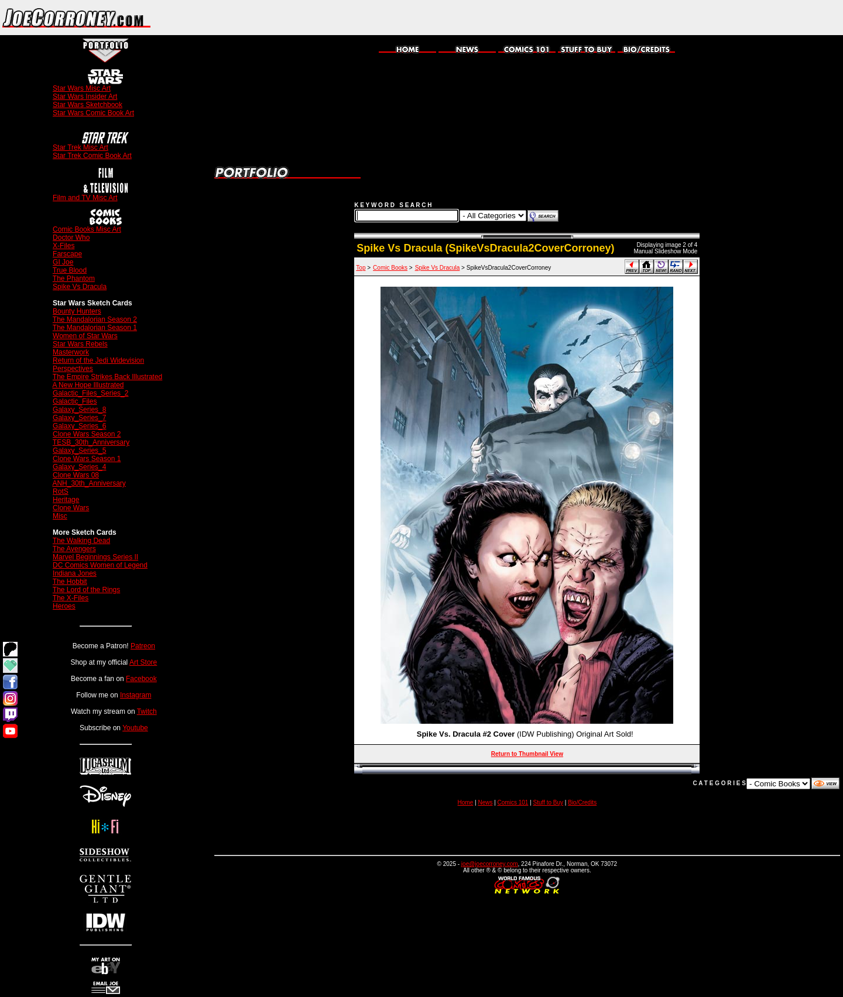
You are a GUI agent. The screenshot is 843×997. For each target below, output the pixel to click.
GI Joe (63, 262)
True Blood (70, 270)
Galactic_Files (75, 401)
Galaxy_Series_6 (79, 426)
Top (360, 267)
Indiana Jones (75, 573)
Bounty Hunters (77, 311)
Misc (60, 516)
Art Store (143, 662)
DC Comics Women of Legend (100, 565)
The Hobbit (70, 581)
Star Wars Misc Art (82, 88)
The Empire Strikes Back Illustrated (107, 377)
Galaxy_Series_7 (79, 418)
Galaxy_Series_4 (79, 467)
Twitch (147, 711)
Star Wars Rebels (80, 344)
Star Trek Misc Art (80, 147)
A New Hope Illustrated (88, 385)
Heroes (64, 606)
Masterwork (71, 352)
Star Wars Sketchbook (87, 105)
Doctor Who (71, 237)
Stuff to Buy (548, 802)
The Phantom (74, 278)
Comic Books (390, 267)
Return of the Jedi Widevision (98, 360)
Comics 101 (513, 802)
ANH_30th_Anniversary (88, 483)
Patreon (143, 646)
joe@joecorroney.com (489, 864)
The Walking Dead (81, 541)
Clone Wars (71, 508)
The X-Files (70, 598)
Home (466, 802)
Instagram (135, 695)
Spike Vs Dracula (80, 287)
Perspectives (73, 369)
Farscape (67, 254)
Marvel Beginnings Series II (95, 557)
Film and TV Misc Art (85, 198)
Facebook (141, 679)
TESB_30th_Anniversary (91, 442)
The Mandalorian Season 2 (95, 319)
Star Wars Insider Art (85, 96)
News (485, 802)
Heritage (66, 500)
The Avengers (74, 549)
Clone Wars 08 (76, 475)
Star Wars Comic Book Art (93, 113)
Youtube (135, 728)
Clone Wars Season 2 (87, 434)
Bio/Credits (582, 802)
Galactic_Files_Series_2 (90, 393)
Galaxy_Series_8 (79, 409)
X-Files (63, 246)
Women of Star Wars (85, 336)
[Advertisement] (706, 17)
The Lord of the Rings (86, 590)
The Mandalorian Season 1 (95, 328)
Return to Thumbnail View (527, 754)
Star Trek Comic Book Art (92, 156)
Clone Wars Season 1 (87, 459)
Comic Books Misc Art (87, 229)
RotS (60, 491)
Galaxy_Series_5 (79, 450)
